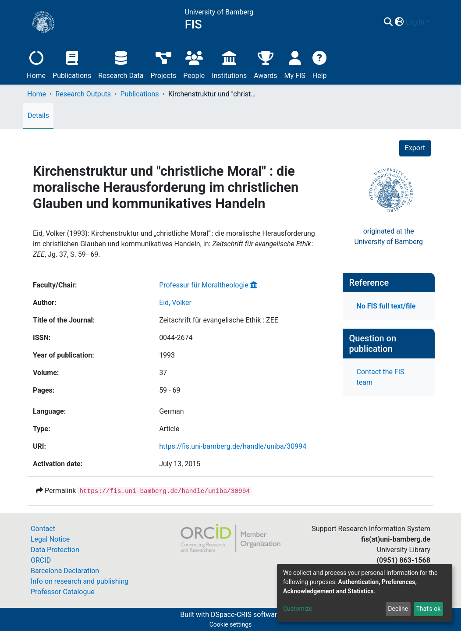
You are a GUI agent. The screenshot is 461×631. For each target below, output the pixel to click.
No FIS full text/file (386, 306)
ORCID (41, 560)
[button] (399, 22)
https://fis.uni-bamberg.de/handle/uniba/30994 (232, 446)
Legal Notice (50, 539)
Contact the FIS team (380, 377)
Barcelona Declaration (65, 571)
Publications (72, 64)
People (194, 64)
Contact (43, 529)
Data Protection (55, 550)
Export (415, 148)
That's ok (428, 608)
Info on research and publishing (79, 581)
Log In (415, 22)
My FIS (294, 64)
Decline (398, 608)
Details (38, 115)
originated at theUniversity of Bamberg (388, 236)
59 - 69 (169, 390)
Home (36, 64)
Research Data (120, 64)
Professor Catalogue (63, 592)
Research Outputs (83, 94)
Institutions (229, 64)
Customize (297, 608)
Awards (265, 64)
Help (319, 64)
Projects (164, 64)
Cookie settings (230, 624)
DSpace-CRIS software (246, 614)
